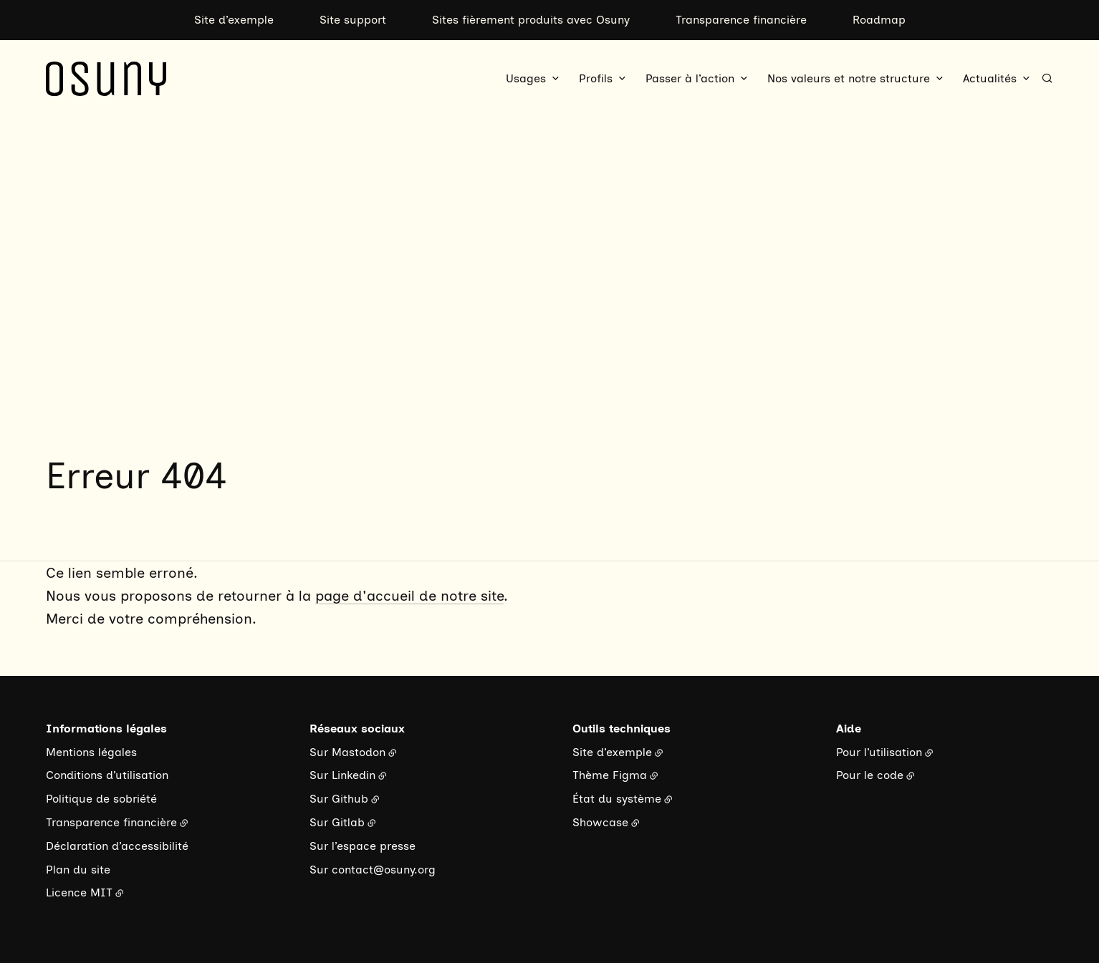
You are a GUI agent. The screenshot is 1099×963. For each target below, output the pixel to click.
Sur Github (338, 798)
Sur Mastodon (347, 752)
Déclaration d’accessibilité (117, 846)
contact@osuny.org (384, 869)
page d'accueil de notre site (409, 595)
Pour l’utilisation (879, 752)
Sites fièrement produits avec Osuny (531, 19)
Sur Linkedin (342, 775)
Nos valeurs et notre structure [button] (848, 78)
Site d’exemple (234, 19)
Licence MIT (79, 892)
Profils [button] (596, 78)
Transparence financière (741, 19)
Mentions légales (91, 752)
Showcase (600, 822)
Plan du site (78, 869)
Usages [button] (526, 78)
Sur (320, 869)
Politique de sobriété (101, 798)
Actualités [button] (990, 78)
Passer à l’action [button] (690, 78)
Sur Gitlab (337, 822)
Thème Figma (609, 775)
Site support (353, 19)
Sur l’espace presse (362, 846)
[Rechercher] (1047, 78)
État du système (616, 798)
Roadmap (879, 19)
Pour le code (869, 775)
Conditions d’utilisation (107, 775)
